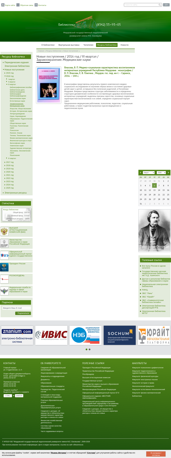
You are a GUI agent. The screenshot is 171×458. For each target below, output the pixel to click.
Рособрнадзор (88, 374)
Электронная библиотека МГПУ (153, 312)
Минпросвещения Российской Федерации (99, 389)
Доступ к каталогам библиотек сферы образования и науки (156, 280)
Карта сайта (10, 5)
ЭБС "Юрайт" (148, 297)
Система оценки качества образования (51, 427)
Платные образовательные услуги (52, 401)
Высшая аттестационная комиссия (96, 378)
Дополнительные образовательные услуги (51, 407)
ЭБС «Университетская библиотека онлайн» (153, 301)
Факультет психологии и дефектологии (147, 368)
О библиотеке (48, 45)
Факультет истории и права (143, 383)
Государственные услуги (92, 381)
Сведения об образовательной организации (53, 369)
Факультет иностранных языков (145, 380)
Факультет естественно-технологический (148, 389)
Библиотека (137, 396)
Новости (125, 45)
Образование (46, 383)
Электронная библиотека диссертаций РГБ (153, 307)
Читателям (88, 45)
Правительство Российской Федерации (98, 371)
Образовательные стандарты (52, 386)
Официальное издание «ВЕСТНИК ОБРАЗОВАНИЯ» (96, 397)
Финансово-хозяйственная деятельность (51, 421)
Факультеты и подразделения (52, 376)
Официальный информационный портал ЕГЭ (100, 393)
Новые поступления (70, 51)
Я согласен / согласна (156, 454)
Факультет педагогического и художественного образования (144, 372)
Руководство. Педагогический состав (53, 390)
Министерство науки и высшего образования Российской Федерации (100, 385)
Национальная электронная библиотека (155, 285)
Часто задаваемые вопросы (52, 431)
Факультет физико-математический (146, 393)
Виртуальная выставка (69, 45)
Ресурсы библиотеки (107, 45)
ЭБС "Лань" (147, 293)
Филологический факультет (143, 386)
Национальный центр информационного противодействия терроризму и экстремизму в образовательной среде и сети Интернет (100, 403)
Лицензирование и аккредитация (54, 373)
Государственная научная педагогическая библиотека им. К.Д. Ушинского (155, 273)
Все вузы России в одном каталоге (154, 267)
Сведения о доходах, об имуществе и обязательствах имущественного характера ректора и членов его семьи (52, 414)
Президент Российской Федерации (96, 368)
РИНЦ (145, 290)
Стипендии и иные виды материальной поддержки (51, 396)
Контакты (42, 5)
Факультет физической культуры (145, 376)
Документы (45, 380)
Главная (41, 51)
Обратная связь (26, 5)
